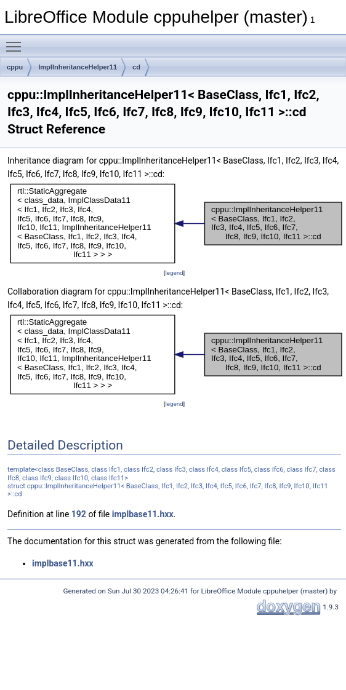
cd (136, 67)
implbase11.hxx (143, 514)
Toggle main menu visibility (16, 41)
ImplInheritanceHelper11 (77, 67)
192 (78, 514)
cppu (15, 67)
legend (174, 272)
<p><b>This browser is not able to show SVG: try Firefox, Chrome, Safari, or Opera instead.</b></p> (176, 223)
